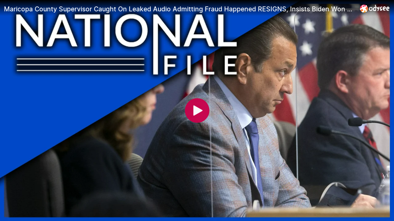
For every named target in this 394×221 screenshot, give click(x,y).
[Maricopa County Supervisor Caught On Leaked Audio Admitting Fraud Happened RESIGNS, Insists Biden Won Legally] (179, 9)
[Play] (197, 110)
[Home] (375, 8)
